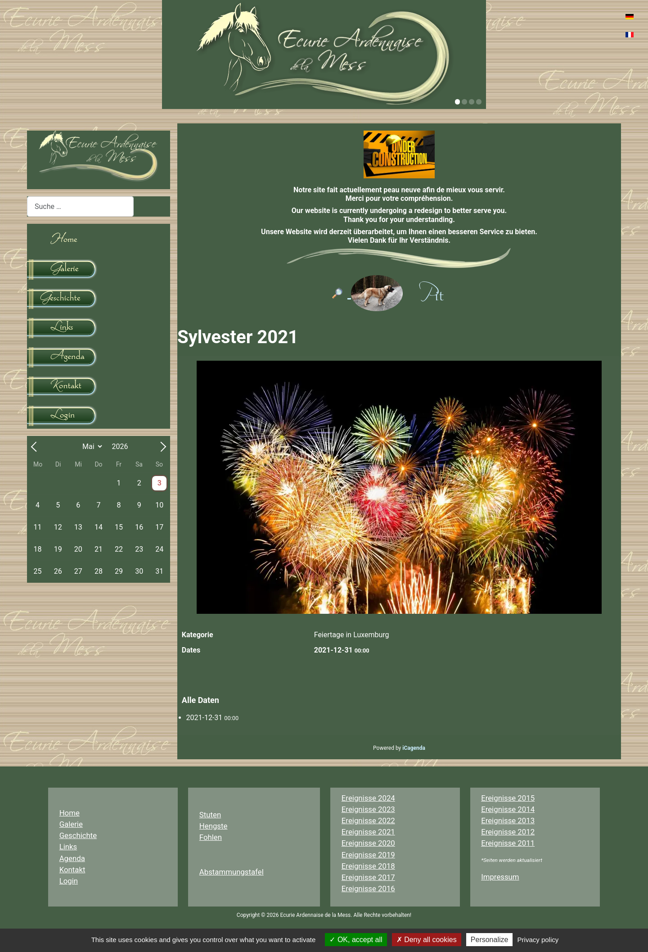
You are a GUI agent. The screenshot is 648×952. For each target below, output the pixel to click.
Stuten (210, 814)
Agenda (72, 858)
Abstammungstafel (231, 871)
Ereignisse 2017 (368, 877)
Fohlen (210, 837)
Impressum (500, 876)
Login (68, 880)
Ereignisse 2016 (368, 888)
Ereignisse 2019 (368, 854)
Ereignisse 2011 (508, 843)
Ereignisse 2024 (368, 797)
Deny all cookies (426, 939)
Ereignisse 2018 (368, 865)
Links (68, 846)
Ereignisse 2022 (368, 820)
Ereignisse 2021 (368, 831)
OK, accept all (355, 939)
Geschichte (78, 835)
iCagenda (413, 748)
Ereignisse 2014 (508, 809)
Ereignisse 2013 (508, 820)
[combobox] (80, 206)
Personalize (489, 939)
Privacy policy (538, 939)
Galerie (71, 824)
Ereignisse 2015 (508, 797)
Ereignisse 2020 (368, 843)
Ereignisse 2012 (508, 831)
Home (69, 812)
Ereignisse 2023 (368, 809)
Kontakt (72, 869)
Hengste (213, 825)
